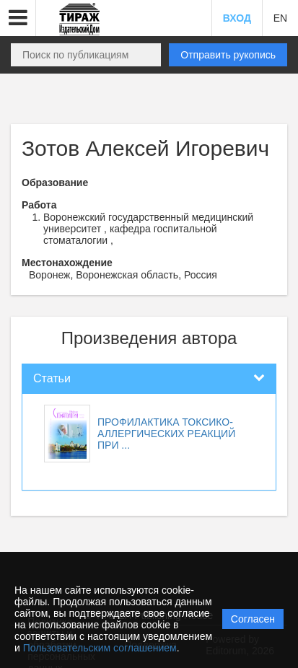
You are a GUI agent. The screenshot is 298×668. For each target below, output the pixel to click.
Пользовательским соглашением (100, 648)
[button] (18, 18)
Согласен (253, 619)
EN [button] (280, 18)
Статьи (52, 378)
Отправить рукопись (228, 55)
